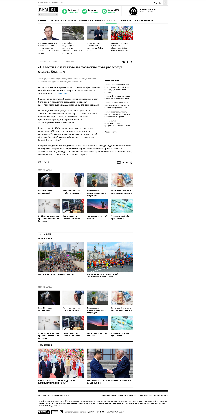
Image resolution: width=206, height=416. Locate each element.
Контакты (122, 395)
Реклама (106, 395)
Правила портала (145, 395)
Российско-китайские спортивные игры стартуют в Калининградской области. (116, 105)
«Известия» (61, 93)
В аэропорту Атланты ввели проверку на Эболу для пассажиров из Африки (117, 114)
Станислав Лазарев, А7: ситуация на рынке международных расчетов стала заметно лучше (48, 48)
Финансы (84, 20)
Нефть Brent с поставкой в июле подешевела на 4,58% (117, 97)
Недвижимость (145, 20)
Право (123, 20)
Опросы (164, 395)
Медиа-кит (131, 395)
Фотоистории (45, 238)
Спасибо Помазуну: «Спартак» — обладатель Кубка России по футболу (119, 47)
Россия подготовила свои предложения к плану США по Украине (117, 124)
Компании (70, 20)
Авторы (157, 395)
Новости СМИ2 (44, 234)
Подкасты (56, 20)
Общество (111, 20)
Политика (97, 20)
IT (158, 20)
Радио (113, 395)
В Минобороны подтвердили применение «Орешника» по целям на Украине (72, 48)
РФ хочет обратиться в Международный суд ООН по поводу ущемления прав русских (116, 88)
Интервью (43, 20)
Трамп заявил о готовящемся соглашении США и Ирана (95, 47)
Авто (131, 20)
